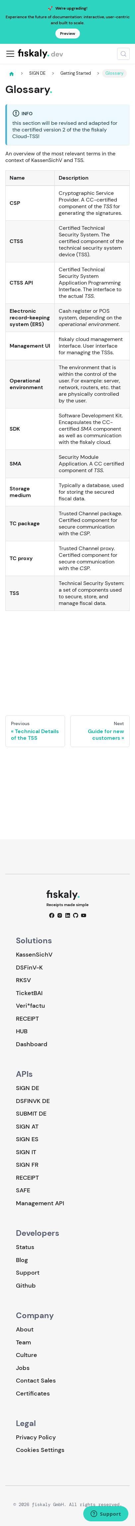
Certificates (33, 1394)
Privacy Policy (36, 1437)
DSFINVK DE (33, 1101)
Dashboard (31, 1044)
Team (23, 1342)
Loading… (67, 657)
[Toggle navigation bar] (10, 54)
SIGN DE (27, 1088)
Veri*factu (30, 1006)
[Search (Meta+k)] (123, 54)
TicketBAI (29, 993)
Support (27, 1273)
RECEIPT (27, 1019)
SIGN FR (27, 1165)
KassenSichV (34, 955)
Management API (40, 1203)
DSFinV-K (29, 968)
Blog (22, 1260)
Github (26, 1286)
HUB (22, 1031)
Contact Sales (36, 1381)
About (25, 1329)
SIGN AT (27, 1127)
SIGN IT (26, 1152)
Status (25, 1247)
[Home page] (11, 73)
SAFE (23, 1190)
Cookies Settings (40, 1450)
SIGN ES (27, 1139)
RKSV (23, 980)
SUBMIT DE (31, 1114)
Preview (67, 33)
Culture (26, 1355)
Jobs (23, 1368)
